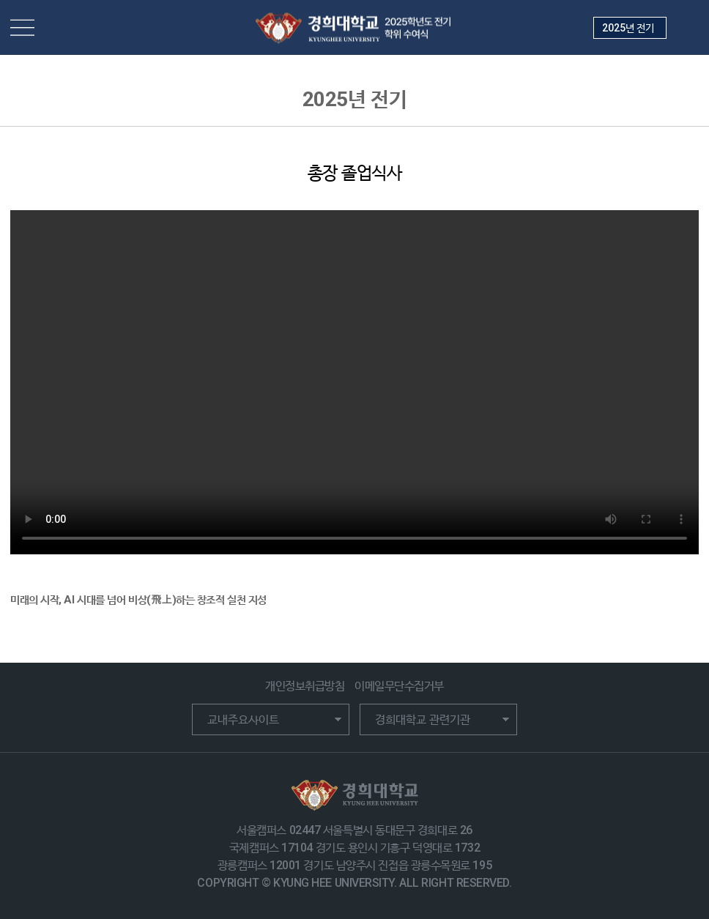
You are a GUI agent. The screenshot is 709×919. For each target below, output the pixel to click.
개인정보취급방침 (304, 686)
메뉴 (22, 27)
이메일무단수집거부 (399, 686)
